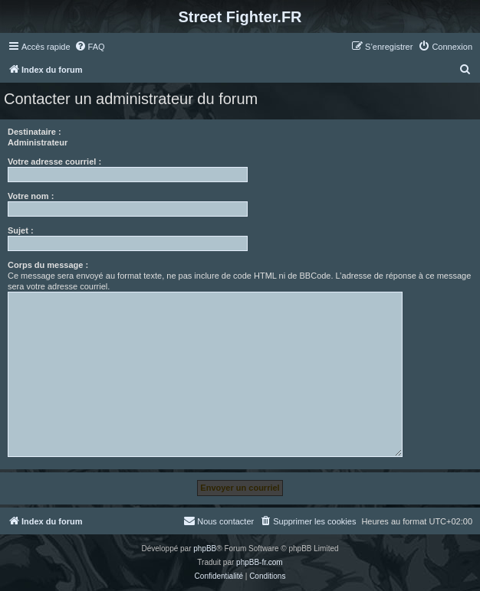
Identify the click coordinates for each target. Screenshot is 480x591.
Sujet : (21, 230)
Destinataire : (34, 131)
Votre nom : (31, 196)
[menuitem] (89, 47)
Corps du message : (48, 264)
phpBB (204, 548)
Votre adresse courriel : (54, 161)
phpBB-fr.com (259, 562)
